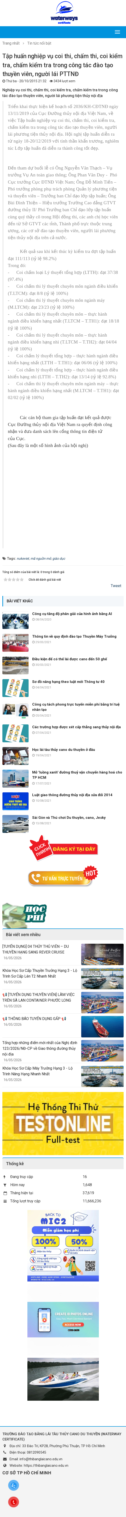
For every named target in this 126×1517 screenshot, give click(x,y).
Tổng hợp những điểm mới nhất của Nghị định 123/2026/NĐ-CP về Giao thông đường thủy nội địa (39, 1048)
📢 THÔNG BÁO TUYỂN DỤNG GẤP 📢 (34, 1018)
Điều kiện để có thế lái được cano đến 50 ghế (69, 659)
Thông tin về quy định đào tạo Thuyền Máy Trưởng (74, 636)
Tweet (116, 586)
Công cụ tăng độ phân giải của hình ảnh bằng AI (72, 614)
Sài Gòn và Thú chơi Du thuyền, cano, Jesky (69, 817)
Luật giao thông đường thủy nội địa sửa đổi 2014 (72, 795)
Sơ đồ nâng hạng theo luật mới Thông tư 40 (68, 682)
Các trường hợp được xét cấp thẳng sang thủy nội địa (76, 727)
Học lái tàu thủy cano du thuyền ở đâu (63, 750)
